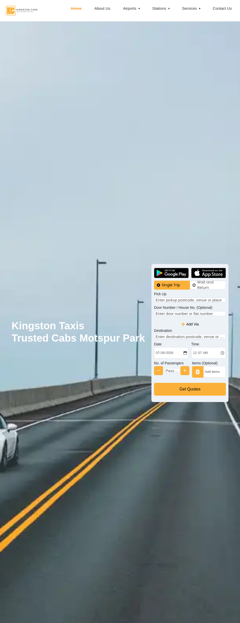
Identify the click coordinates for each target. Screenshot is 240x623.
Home (76, 8)
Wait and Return (205, 276)
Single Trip (171, 276)
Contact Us (222, 8)
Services (189, 8)
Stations (159, 8)
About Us (102, 8)
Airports (129, 8)
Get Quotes (189, 397)
